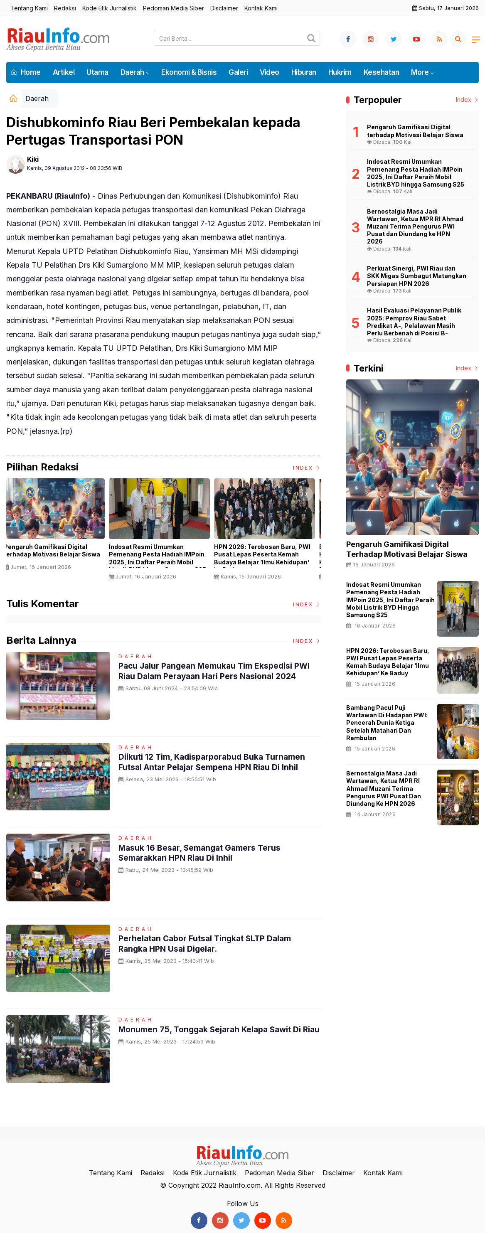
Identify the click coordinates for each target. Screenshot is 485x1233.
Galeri (238, 72)
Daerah (132, 72)
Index (307, 468)
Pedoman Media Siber (173, 8)
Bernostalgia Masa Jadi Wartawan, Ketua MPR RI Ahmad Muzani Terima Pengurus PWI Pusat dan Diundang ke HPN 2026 (383, 788)
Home (25, 72)
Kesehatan (381, 72)
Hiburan (303, 72)
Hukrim (340, 72)
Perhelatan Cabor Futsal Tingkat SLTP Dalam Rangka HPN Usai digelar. (208, 943)
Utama (97, 72)
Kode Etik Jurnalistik (109, 8)
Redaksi (65, 8)
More (419, 72)
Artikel (63, 72)
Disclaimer (224, 8)
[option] (58, 527)
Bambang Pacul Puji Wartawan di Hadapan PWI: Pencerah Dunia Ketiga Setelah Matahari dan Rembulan (387, 722)
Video (269, 72)
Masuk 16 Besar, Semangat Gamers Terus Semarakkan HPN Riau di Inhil (201, 853)
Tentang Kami (29, 8)
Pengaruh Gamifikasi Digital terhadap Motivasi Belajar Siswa (56, 550)
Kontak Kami (261, 8)
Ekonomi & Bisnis (189, 72)
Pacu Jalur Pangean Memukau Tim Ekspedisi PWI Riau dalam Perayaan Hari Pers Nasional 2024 (217, 671)
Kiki (33, 159)
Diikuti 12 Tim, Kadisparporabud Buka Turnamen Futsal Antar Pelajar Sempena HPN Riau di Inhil (215, 762)
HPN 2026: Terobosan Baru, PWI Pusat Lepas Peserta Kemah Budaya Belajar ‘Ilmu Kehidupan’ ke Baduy (267, 558)
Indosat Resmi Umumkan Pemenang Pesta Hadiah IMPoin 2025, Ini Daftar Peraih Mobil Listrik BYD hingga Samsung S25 (162, 558)
